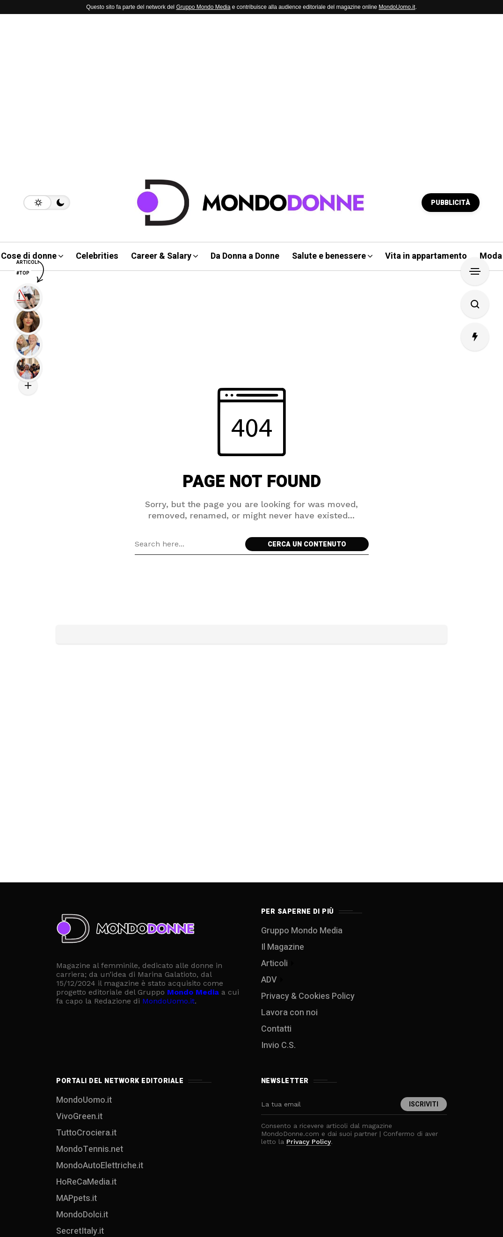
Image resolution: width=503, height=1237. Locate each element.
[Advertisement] (251, 88)
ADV (269, 980)
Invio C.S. (278, 1045)
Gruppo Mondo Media (203, 7)
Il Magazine (282, 947)
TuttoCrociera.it (86, 1133)
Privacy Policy (308, 1141)
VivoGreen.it (79, 1116)
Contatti (276, 1029)
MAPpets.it (76, 1198)
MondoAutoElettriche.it (99, 1165)
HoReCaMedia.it (86, 1182)
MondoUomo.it (397, 7)
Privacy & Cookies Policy (308, 996)
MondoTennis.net (89, 1149)
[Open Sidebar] (475, 271)
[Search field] (188, 544)
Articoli (274, 963)
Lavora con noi (289, 1012)
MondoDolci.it (82, 1214)
